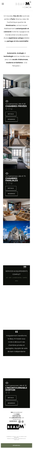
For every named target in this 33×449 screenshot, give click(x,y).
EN (27, 7)
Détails (11, 114)
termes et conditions (12, 438)
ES (30, 7)
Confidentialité (22, 438)
